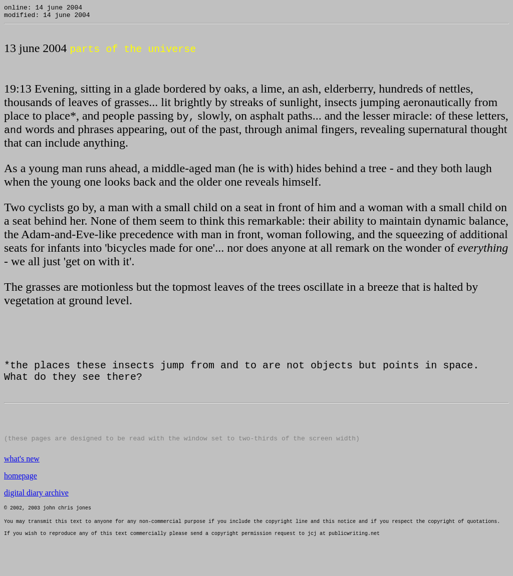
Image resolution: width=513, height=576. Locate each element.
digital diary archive (36, 501)
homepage (20, 484)
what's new (22, 467)
